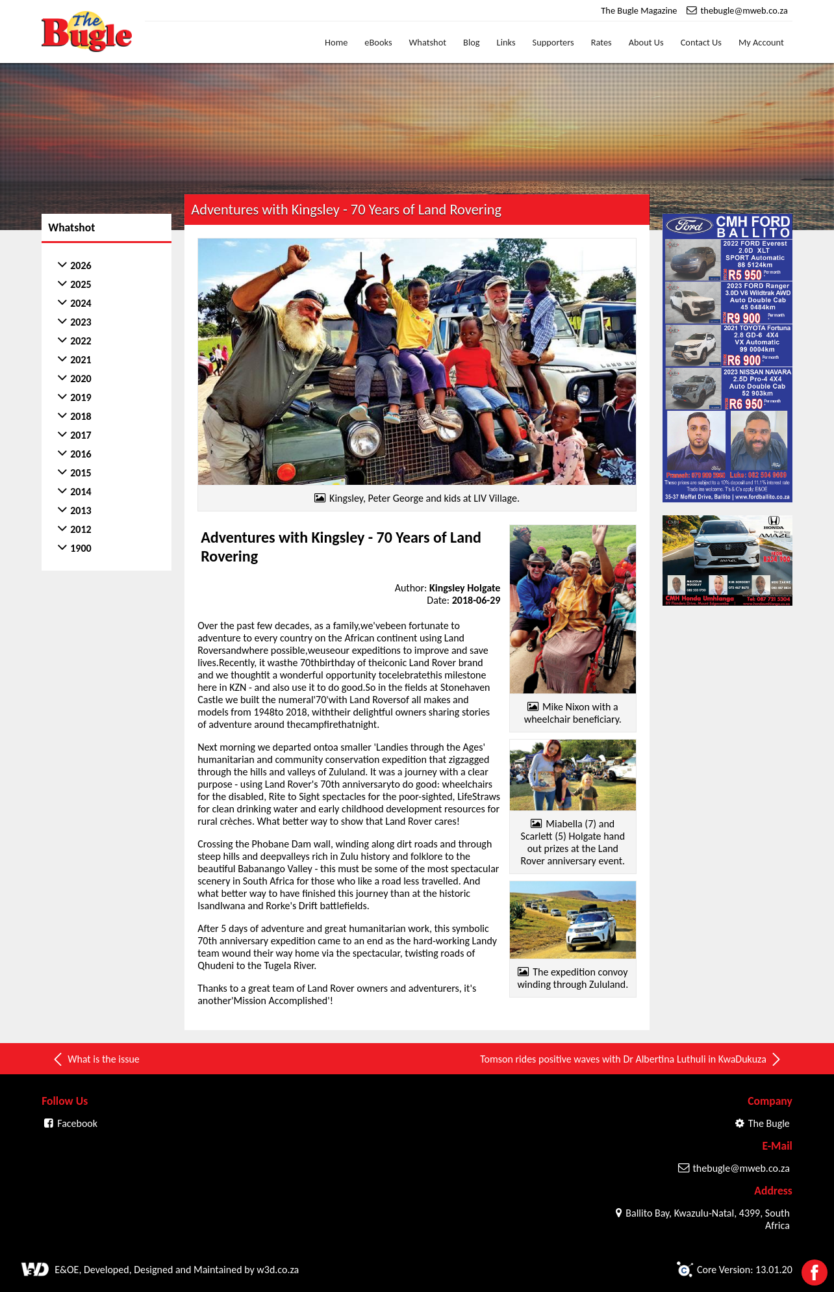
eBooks (378, 42)
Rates (601, 42)
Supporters (553, 42)
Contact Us (701, 42)
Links (506, 42)
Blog (471, 42)
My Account (761, 42)
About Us (646, 42)
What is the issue (95, 1059)
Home (336, 42)
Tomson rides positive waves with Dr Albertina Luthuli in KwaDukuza (631, 1059)
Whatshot (428, 42)
